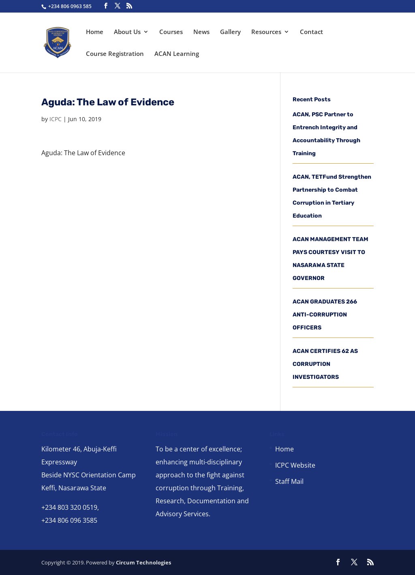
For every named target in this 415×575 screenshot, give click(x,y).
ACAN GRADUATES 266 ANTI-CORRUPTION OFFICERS (325, 314)
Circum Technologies (143, 562)
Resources (266, 32)
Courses (171, 32)
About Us (127, 32)
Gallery (230, 32)
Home (94, 32)
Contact (311, 32)
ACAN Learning (176, 54)
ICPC (55, 119)
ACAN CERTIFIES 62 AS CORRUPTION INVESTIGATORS (325, 364)
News (201, 32)
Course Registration (115, 54)
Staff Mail (289, 481)
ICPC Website (295, 465)
